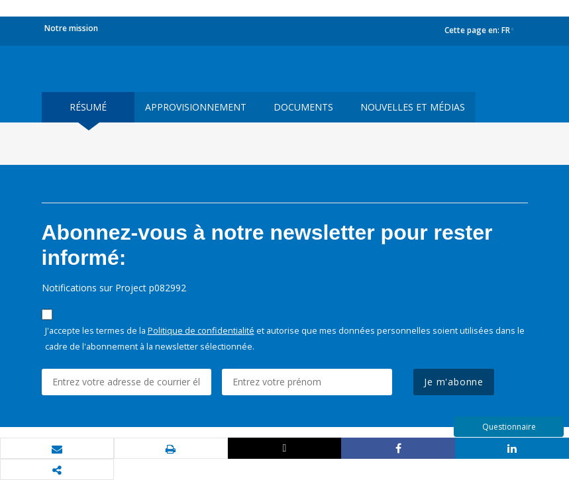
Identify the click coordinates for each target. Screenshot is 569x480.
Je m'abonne (454, 381)
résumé (88, 107)
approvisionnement (195, 107)
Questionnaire (509, 426)
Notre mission (71, 28)
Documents (303, 107)
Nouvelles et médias (412, 107)
